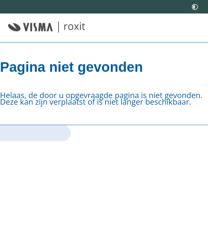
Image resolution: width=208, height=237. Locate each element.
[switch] (195, 7)
